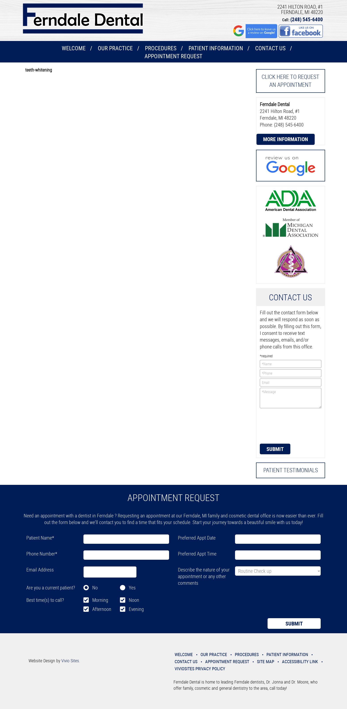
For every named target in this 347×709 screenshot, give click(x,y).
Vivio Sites (70, 661)
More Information (285, 139)
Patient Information (216, 48)
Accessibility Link (300, 661)
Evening (136, 609)
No (95, 587)
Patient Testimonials (290, 470)
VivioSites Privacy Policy (200, 669)
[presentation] (278, 425)
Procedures (160, 48)
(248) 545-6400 (306, 19)
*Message (291, 398)
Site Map (265, 661)
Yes (132, 587)
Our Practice (115, 48)
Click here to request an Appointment (290, 81)
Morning (100, 600)
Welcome (74, 48)
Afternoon (101, 609)
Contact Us (270, 48)
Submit (275, 449)
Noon (134, 600)
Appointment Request (173, 56)
